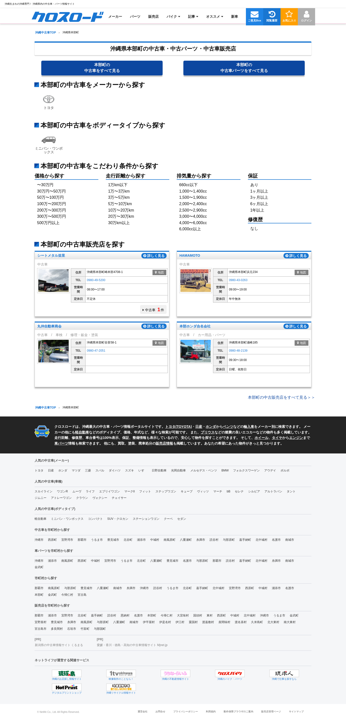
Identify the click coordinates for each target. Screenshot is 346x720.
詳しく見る (154, 256)
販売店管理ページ (271, 711)
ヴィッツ (203, 491)
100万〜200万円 (51, 204)
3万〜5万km (119, 197)
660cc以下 (188, 185)
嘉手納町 (245, 539)
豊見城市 (113, 539)
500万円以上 (48, 223)
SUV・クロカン (117, 519)
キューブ (187, 491)
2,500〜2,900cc (193, 210)
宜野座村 (40, 622)
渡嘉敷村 (208, 622)
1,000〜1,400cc (193, 191)
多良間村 (57, 628)
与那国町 (100, 628)
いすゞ (142, 470)
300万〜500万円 (51, 216)
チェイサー (119, 498)
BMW (225, 470)
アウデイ (270, 470)
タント (291, 491)
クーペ (168, 519)
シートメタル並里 (51, 256)
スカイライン (43, 491)
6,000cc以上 (190, 229)
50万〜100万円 (50, 197)
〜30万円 (45, 185)
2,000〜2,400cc (193, 204)
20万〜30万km (121, 216)
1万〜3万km (119, 191)
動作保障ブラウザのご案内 (238, 711)
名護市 (276, 539)
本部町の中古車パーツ (244, 68)
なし (254, 228)
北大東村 (273, 622)
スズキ (129, 470)
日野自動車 (159, 470)
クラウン (82, 498)
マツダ (76, 470)
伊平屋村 (149, 622)
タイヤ (277, 438)
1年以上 (257, 210)
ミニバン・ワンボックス (49, 143)
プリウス (208, 432)
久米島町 (257, 622)
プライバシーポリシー (185, 711)
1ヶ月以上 (259, 191)
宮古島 (82, 594)
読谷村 (214, 539)
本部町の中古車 (102, 68)
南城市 (289, 539)
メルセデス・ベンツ (203, 470)
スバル (99, 470)
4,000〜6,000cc (193, 223)
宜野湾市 (67, 539)
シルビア (254, 491)
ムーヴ (76, 491)
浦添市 (141, 539)
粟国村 (193, 622)
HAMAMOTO (189, 256)
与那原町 (229, 539)
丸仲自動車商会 (49, 326)
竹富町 (85, 628)
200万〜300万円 (51, 210)
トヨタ (49, 101)
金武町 (39, 567)
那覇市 (82, 539)
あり (254, 185)
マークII (129, 491)
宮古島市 (40, 628)
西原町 (52, 539)
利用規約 (211, 711)
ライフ (90, 491)
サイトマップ (296, 711)
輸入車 (249, 427)
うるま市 (97, 539)
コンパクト (95, 519)
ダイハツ (115, 470)
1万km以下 (118, 185)
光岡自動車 (178, 470)
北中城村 (261, 539)
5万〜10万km (120, 204)
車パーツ (61, 443)
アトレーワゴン (61, 498)
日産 (198, 427)
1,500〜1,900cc (193, 197)
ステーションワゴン (146, 519)
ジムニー (40, 498)
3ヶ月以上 (259, 197)
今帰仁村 (67, 594)
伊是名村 (165, 622)
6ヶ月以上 (259, 204)
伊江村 (179, 622)
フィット (145, 491)
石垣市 (71, 628)
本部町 (39, 594)
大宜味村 (183, 615)
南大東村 (290, 622)
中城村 (154, 539)
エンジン (296, 438)
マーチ (217, 491)
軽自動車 (82, 432)
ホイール (261, 438)
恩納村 (125, 615)
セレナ (239, 491)
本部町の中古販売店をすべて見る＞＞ (281, 397)
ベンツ (228, 427)
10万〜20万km (121, 210)
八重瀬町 (186, 539)
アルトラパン (273, 491)
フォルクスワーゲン (246, 470)
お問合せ (160, 711)
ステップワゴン (165, 491)
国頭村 (197, 615)
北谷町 (128, 539)
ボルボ (285, 470)
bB (228, 491)
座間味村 (224, 622)
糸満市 (200, 539)
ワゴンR (62, 491)
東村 (210, 615)
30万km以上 (119, 223)
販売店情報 (164, 443)
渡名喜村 (241, 622)
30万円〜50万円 (51, 191)
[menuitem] (67, 16)
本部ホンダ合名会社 (195, 326)
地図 (159, 272)
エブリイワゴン (109, 491)
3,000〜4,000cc (193, 216)
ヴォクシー (99, 498)
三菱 (88, 470)
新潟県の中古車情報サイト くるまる (59, 645)
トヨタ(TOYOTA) (178, 427)
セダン (181, 519)
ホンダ (211, 427)
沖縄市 (39, 539)
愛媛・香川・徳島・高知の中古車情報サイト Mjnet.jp (132, 645)
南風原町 (169, 539)
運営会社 (143, 711)
